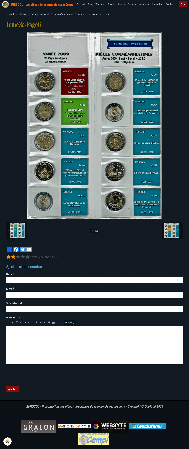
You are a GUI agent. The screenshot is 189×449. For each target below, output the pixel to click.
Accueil (81, 4)
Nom (9, 274)
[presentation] (34, 375)
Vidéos (132, 4)
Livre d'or (157, 4)
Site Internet (14, 303)
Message (11, 317)
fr (181, 4)
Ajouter (12, 389)
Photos (122, 4)
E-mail (10, 288)
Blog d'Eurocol (96, 4)
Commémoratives (63, 14)
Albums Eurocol (40, 14)
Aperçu (70, 322)
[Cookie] (8, 441)
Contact (170, 4)
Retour (94, 231)
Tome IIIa (82, 14)
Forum (111, 4)
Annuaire (144, 4)
